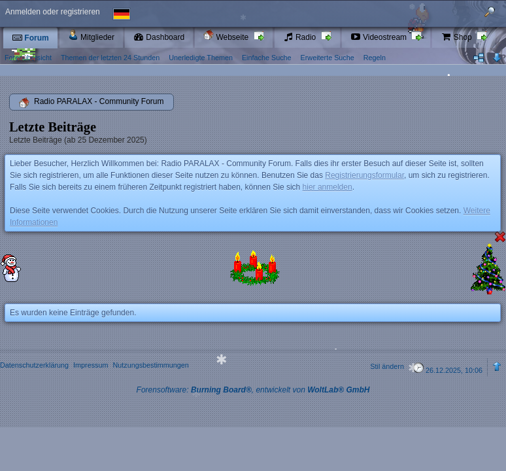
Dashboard (158, 37)
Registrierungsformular (364, 175)
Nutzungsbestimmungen (150, 365)
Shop (457, 37)
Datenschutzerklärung (34, 365)
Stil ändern (387, 366)
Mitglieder (91, 35)
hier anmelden (327, 187)
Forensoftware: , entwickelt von (253, 389)
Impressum (90, 365)
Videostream (379, 37)
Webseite (226, 35)
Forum (30, 38)
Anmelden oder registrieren (52, 11)
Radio (300, 37)
